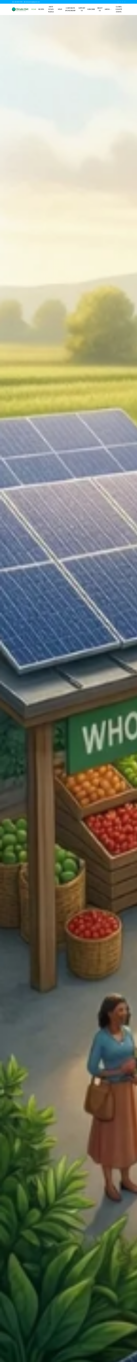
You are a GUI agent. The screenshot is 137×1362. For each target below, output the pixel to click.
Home (33, 9)
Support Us (82, 9)
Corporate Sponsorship (70, 9)
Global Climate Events (119, 9)
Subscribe (91, 9)
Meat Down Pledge (51, 9)
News (60, 9)
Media (107, 9)
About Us (99, 9)
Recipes (41, 9)
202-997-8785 (17, 2)
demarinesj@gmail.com (32, 2)
